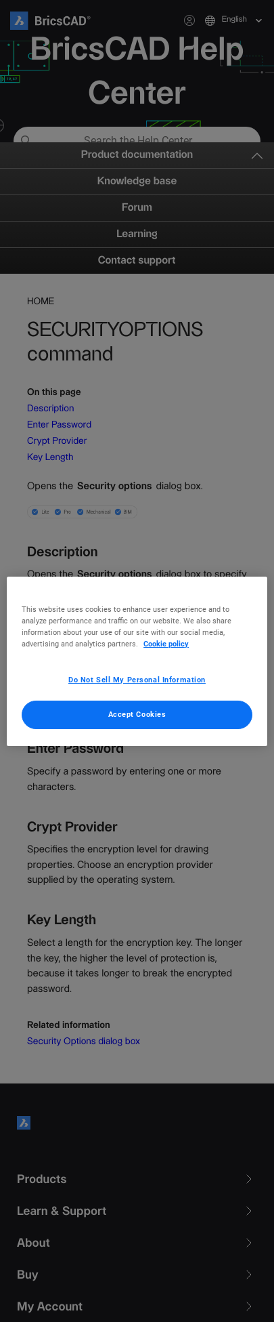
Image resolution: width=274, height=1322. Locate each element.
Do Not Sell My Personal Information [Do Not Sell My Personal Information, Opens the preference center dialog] (137, 679)
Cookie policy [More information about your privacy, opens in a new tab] (166, 643)
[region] (137, 660)
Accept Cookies (137, 714)
